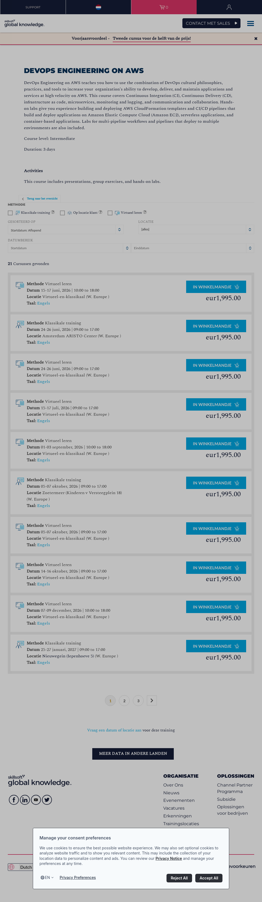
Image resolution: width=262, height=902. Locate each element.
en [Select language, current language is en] (47, 877)
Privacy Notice (168, 858)
